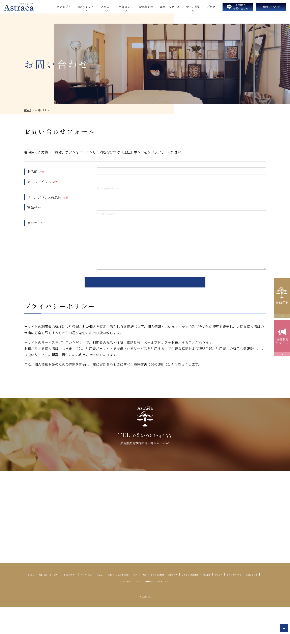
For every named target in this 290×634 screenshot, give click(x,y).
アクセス (146, 601)
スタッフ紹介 (230, 601)
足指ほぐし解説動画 (99, 601)
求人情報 (127, 601)
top (284, 628)
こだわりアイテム (173, 601)
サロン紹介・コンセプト (74, 594)
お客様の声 (146, 7)
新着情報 (130, 607)
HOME (44, 594)
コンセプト (63, 7)
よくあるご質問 (42, 601)
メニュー (164, 594)
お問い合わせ (203, 601)
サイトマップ (153, 607)
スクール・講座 (234, 594)
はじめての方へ (112, 594)
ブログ (211, 7)
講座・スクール (170, 7)
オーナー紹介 (141, 594)
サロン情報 (193, 7)
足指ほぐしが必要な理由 (196, 594)
